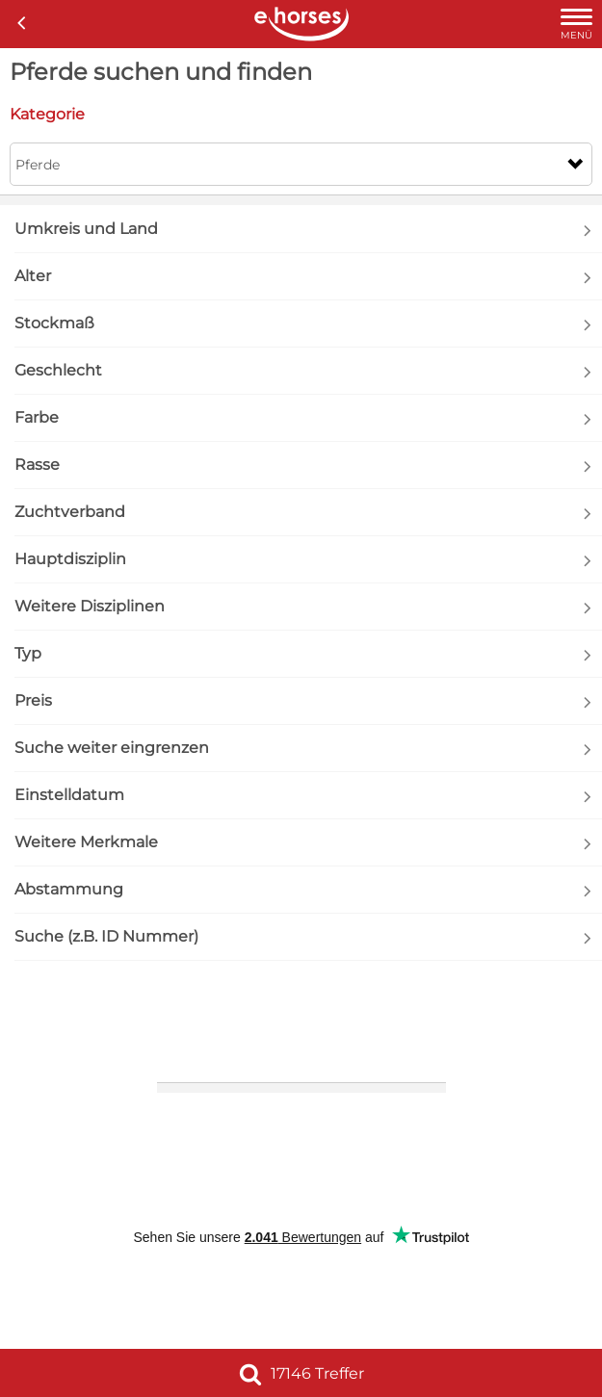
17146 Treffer (301, 1373)
